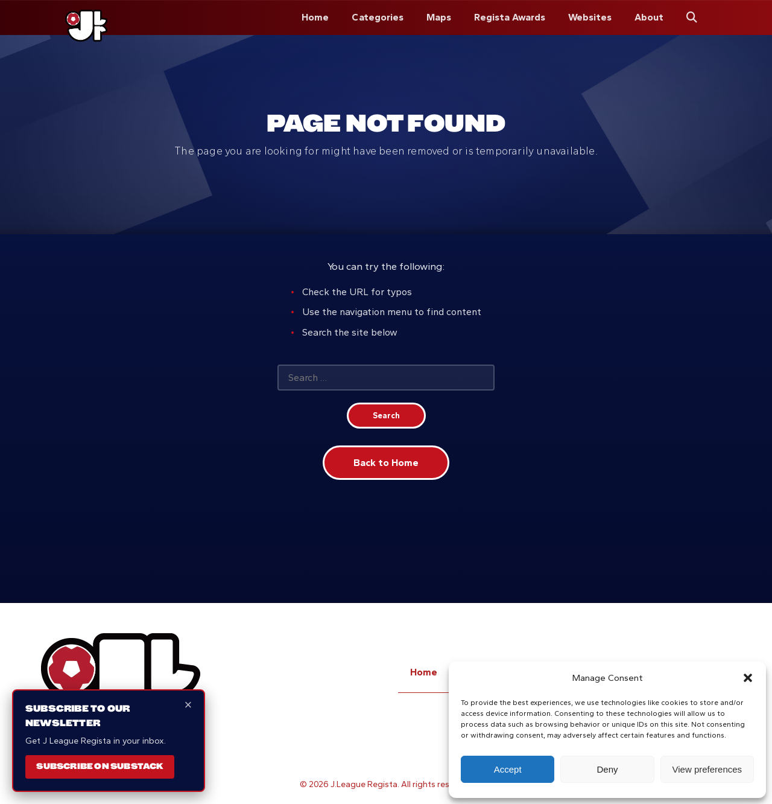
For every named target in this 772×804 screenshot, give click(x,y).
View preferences (707, 769)
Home (315, 17)
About (648, 17)
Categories (377, 17)
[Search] (692, 17)
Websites (590, 17)
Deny (607, 769)
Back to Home (386, 462)
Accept (508, 769)
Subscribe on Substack (99, 766)
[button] (748, 678)
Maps (438, 17)
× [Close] (188, 704)
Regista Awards (509, 17)
